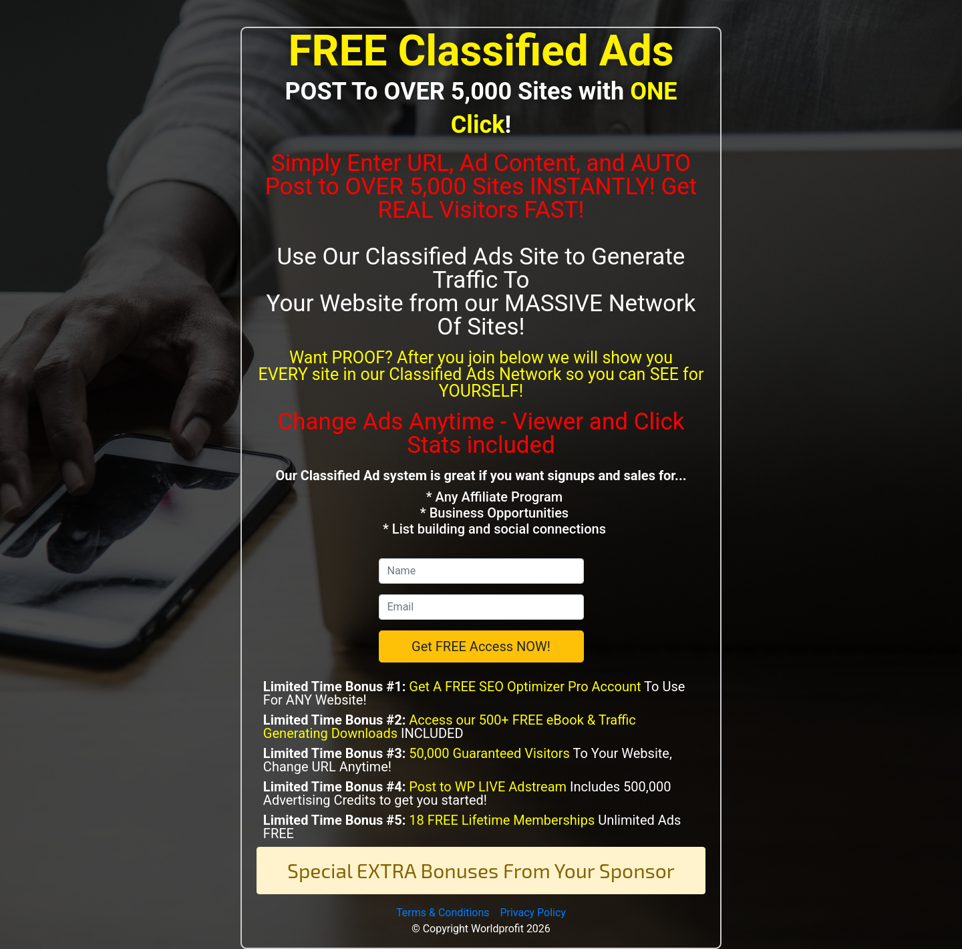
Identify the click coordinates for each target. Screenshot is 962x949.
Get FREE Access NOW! (481, 646)
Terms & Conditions (443, 912)
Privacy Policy (533, 912)
